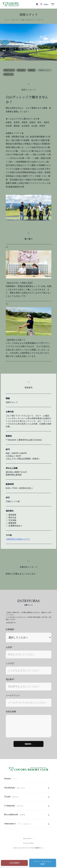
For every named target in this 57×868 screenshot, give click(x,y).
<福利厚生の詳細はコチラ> (18, 541)
